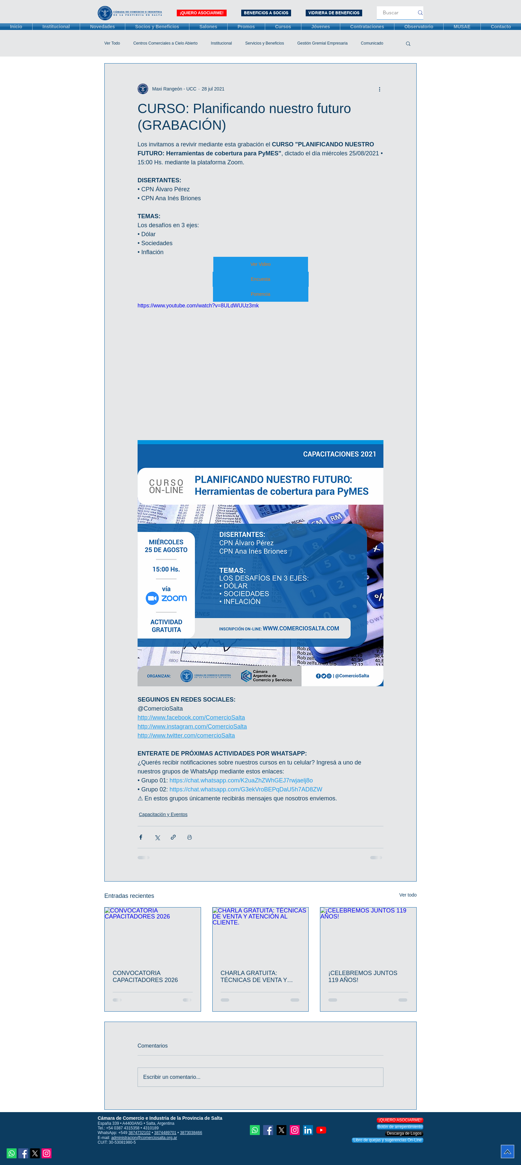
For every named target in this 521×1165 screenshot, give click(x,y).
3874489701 (165, 1132)
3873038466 (191, 1132)
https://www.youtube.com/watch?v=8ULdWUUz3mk (198, 305)
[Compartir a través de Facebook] (141, 837)
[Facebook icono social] (23, 1153)
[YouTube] (321, 1130)
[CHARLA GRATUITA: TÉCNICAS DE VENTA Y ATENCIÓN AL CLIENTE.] (261, 934)
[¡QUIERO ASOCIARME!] (202, 13)
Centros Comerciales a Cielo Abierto (165, 43)
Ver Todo (112, 43)
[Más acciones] (379, 89)
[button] (408, 43)
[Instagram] (47, 1153)
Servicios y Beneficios (264, 43)
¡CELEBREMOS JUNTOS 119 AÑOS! (362, 976)
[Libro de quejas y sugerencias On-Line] (387, 1140)
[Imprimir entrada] (189, 837)
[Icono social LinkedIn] (308, 1130)
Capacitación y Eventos (163, 814)
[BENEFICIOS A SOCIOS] (266, 13)
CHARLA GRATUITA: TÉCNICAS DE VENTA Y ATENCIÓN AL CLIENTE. (254, 977)
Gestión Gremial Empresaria (322, 43)
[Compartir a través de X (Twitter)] (157, 837)
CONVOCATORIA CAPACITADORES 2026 (145, 976)
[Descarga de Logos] (404, 1133)
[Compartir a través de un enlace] (173, 837)
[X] (35, 1153)
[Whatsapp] (12, 1153)
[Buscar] (390, 12)
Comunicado (372, 43)
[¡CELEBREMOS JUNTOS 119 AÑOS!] (368, 934)
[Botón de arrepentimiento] (400, 1126)
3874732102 (139, 1132)
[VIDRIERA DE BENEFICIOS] (334, 13)
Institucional (221, 43)
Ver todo (408, 895)
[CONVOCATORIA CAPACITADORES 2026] (153, 934)
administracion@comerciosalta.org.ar (144, 1137)
